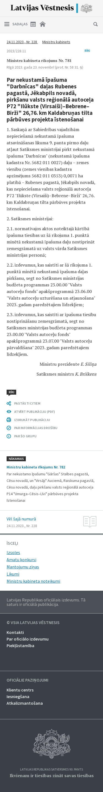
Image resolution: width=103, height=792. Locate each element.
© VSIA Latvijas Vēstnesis (33, 622)
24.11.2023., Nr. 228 (22, 41)
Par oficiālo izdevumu (28, 639)
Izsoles (13, 552)
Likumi (13, 574)
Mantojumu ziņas (23, 566)
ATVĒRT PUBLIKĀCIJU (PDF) (34, 411)
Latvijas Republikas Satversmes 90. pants (51, 769)
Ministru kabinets (56, 41)
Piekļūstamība (20, 645)
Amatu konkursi (21, 559)
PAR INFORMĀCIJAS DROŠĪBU (35, 428)
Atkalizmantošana (25, 703)
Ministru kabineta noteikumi (33, 581)
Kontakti (15, 632)
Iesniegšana (18, 696)
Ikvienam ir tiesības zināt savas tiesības (52, 775)
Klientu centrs (20, 690)
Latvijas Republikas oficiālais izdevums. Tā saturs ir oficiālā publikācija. (46, 602)
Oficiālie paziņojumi (27, 680)
